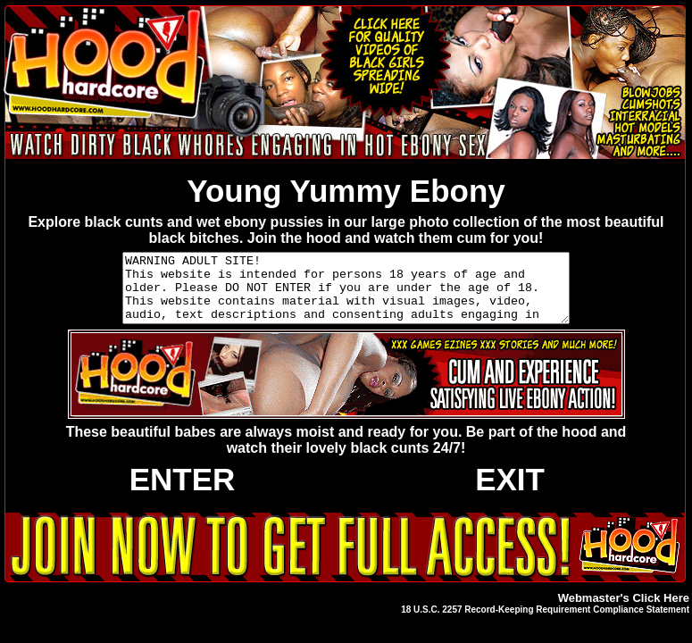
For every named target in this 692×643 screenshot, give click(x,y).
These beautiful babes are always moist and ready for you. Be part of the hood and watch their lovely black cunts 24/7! (346, 453)
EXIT (510, 492)
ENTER (182, 492)
